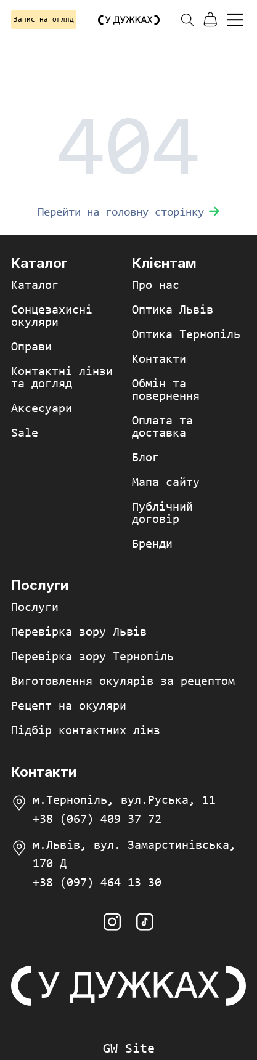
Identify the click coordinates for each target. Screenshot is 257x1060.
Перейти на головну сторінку (128, 213)
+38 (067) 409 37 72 (97, 820)
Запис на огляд (44, 19)
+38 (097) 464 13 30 (97, 883)
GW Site (129, 1049)
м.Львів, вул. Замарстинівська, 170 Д (134, 855)
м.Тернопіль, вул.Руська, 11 (124, 801)
